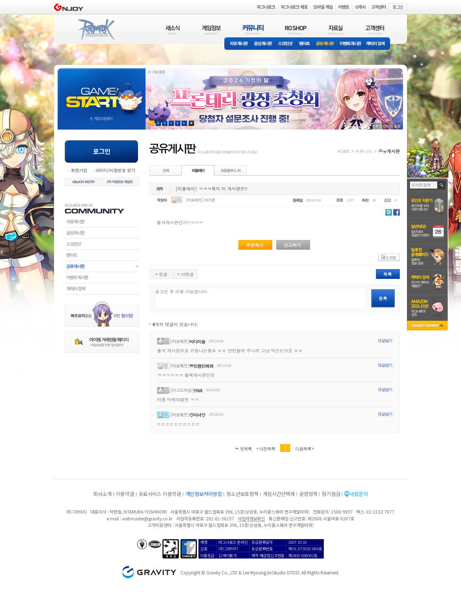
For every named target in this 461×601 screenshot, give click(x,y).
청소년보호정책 (242, 493)
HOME (343, 151)
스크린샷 (286, 44)
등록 (383, 298)
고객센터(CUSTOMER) (374, 30)
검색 (442, 185)
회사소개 (102, 493)
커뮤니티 (363, 151)
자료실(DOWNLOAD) (335, 30)
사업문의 (358, 493)
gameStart (102, 92)
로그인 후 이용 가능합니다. (260, 298)
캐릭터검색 (102, 288)
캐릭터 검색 (377, 44)
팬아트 (304, 44)
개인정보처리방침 (203, 493)
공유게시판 (325, 44)
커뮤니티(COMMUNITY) (253, 30)
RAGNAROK (96, 30)
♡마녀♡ (197, 415)
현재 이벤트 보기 (191, 123)
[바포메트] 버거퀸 (200, 200)
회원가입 (79, 170)
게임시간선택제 (279, 493)
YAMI (197, 390)
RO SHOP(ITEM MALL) (295, 30)
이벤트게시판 (350, 44)
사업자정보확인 (251, 518)
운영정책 (308, 493)
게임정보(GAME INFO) (211, 30)
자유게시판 (237, 44)
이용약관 (125, 493)
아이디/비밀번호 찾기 (115, 170)
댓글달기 (385, 340)
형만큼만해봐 (201, 366)
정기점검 (331, 493)
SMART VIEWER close (428, 326)
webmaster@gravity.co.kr (147, 518)
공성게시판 (263, 44)
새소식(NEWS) (172, 30)
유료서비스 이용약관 (160, 493)
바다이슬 (197, 341)
